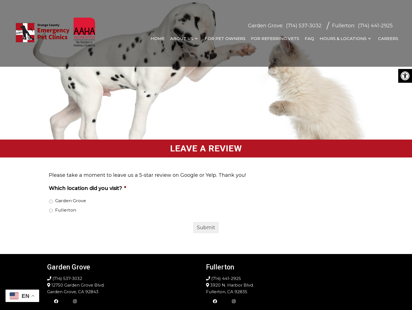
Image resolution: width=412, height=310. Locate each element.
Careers (388, 37)
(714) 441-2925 (375, 24)
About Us (181, 37)
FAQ (309, 37)
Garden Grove (265, 24)
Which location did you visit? (87, 188)
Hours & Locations (343, 37)
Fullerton (343, 24)
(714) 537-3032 (304, 24)
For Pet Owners (225, 37)
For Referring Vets (275, 37)
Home (158, 37)
